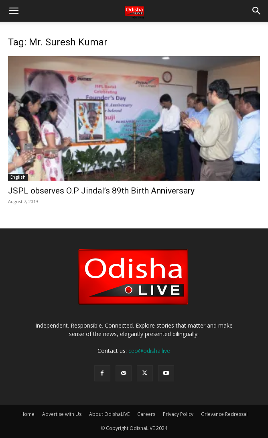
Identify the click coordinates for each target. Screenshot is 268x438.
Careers (146, 414)
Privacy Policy (178, 414)
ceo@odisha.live (149, 350)
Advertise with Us (61, 414)
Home (27, 414)
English (18, 177)
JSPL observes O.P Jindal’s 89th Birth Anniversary (101, 191)
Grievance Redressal (224, 414)
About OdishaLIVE (109, 414)
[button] (13, 11)
